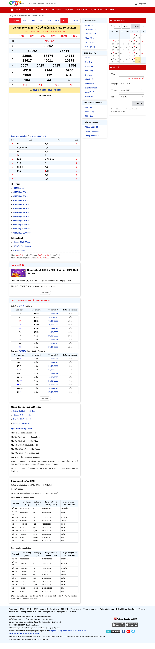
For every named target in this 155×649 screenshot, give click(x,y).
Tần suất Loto (90, 34)
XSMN (26, 10)
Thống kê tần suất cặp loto (31, 612)
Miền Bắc (89, 107)
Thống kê (69, 10)
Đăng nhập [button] (140, 4)
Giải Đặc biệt (90, 47)
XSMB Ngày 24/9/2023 (22, 229)
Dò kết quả (138, 103)
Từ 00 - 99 (89, 42)
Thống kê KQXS (17, 265)
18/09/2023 (53, 321)
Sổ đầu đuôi (96, 10)
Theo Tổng (89, 38)
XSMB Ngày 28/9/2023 (22, 212)
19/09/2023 (53, 325)
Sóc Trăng (89, 71)
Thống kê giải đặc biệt (22, 423)
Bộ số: (113, 74)
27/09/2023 (53, 392)
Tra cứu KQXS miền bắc (22, 419)
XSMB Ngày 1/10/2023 (22, 204)
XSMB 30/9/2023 (49, 31)
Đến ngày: (115, 90)
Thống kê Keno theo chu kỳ (126, 609)
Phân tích (56, 10)
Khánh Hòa (89, 79)
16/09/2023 (53, 317)
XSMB (18, 10)
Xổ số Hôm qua (90, 53)
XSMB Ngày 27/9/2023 (22, 217)
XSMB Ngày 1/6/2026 (21, 200)
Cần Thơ (88, 62)
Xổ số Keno (54, 609)
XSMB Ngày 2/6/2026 (21, 196)
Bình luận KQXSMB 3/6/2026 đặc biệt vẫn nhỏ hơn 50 (34, 286)
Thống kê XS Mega (91, 122)
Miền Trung (89, 112)
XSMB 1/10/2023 (54, 90)
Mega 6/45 (89, 83)
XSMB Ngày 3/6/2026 (21, 192)
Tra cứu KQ (82, 10)
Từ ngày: (114, 84)
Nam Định (61, 31)
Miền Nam (89, 116)
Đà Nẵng (88, 75)
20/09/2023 (53, 336)
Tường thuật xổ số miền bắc (24, 411)
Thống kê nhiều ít (92, 131)
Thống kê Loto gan (90, 609)
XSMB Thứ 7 (36, 31)
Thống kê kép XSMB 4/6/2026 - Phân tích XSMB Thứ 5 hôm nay (52, 271)
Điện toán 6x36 (91, 88)
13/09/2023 (53, 314)
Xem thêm (45, 293)
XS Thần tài (90, 92)
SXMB (21, 306)
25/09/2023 (53, 366)
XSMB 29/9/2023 (39, 90)
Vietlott (45, 10)
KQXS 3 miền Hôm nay (22, 246)
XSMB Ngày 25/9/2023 (22, 225)
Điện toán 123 (90, 96)
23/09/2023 (53, 362)
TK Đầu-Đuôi (90, 29)
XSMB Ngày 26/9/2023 (22, 221)
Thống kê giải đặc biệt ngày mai (55, 612)
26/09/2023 (53, 381)
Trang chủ (13, 609)
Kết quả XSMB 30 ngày (22, 242)
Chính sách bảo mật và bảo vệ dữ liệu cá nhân (25, 633)
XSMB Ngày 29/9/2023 (22, 208)
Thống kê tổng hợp (107, 609)
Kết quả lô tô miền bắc (22, 415)
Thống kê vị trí (76, 609)
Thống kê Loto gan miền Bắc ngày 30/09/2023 (30, 300)
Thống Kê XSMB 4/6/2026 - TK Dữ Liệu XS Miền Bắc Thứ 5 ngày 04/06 (41, 281)
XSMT (35, 10)
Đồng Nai (89, 66)
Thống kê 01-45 (91, 127)
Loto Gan (89, 25)
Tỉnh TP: (114, 97)
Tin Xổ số (109, 10)
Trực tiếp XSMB (19, 250)
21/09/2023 (53, 340)
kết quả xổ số (21, 255)
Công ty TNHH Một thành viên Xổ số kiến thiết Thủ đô (67, 631)
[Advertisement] (44, 113)
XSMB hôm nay (19, 188)
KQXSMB (22, 351)
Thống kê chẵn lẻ (92, 136)
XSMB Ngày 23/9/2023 (22, 233)
